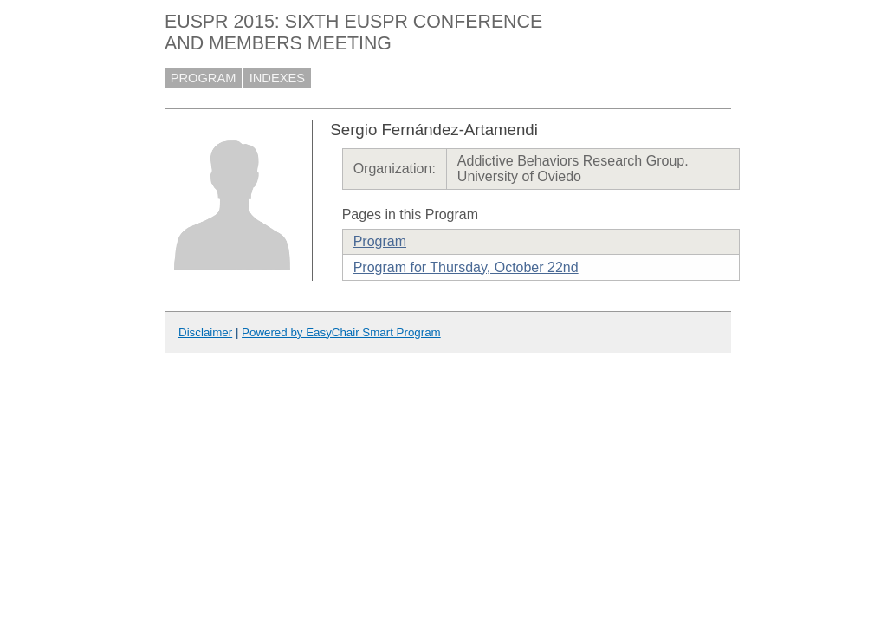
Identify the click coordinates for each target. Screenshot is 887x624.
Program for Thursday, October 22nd (466, 267)
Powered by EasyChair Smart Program (341, 332)
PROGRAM (203, 78)
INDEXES (277, 78)
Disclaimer (205, 332)
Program (379, 241)
